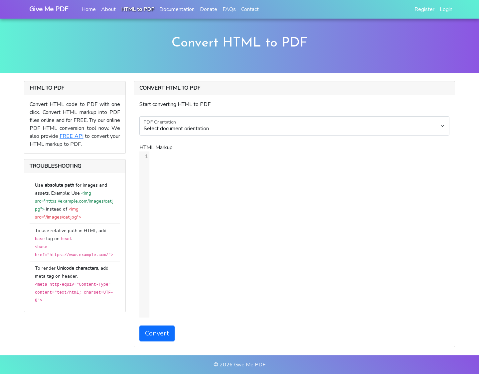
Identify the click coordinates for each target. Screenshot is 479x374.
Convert (157, 333)
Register (424, 9)
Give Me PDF (249, 364)
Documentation (177, 9)
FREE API (71, 136)
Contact (250, 9)
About (108, 9)
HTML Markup (156, 147)
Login (446, 9)
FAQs (229, 9)
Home (88, 9)
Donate (208, 9)
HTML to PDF (137, 9)
